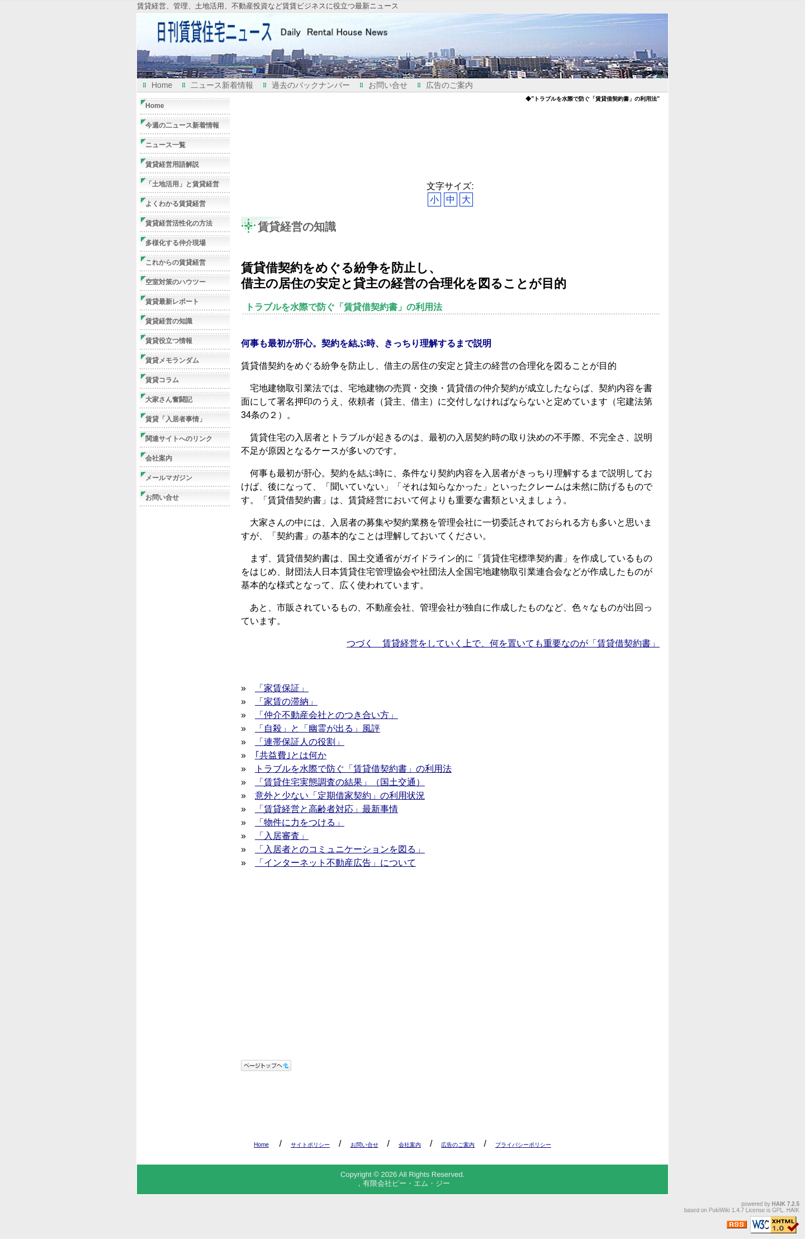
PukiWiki (719, 1210)
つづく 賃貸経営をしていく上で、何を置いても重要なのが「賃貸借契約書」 (503, 643)
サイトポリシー (310, 1145)
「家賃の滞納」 (286, 701)
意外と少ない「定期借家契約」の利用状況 (340, 795)
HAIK (778, 1204)
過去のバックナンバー (311, 85)
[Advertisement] (444, 141)
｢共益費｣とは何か (290, 755)
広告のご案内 (449, 85)
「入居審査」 (282, 836)
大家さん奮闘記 (168, 399)
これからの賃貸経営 (175, 262)
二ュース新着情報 (222, 85)
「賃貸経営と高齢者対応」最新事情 (326, 809)
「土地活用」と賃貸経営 (182, 184)
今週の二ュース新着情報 (182, 125)
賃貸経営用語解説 (172, 164)
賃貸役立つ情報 (168, 341)
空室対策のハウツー (175, 282)
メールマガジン (168, 478)
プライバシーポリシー (523, 1145)
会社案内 (158, 458)
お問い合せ (388, 85)
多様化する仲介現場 (175, 243)
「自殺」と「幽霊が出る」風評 (317, 728)
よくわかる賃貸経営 (175, 204)
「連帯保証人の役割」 (299, 742)
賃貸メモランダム (172, 360)
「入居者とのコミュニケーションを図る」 (340, 849)
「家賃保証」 (282, 688)
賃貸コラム (162, 380)
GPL (777, 1210)
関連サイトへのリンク (178, 439)
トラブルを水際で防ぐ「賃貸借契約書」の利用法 (353, 768)
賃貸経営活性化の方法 (178, 223)
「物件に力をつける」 (299, 822)
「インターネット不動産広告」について (335, 862)
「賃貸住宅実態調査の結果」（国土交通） (340, 782)
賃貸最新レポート (172, 302)
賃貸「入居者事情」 (175, 419)
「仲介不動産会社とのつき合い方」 (326, 715)
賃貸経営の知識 (297, 226)
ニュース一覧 (165, 145)
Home (161, 85)
